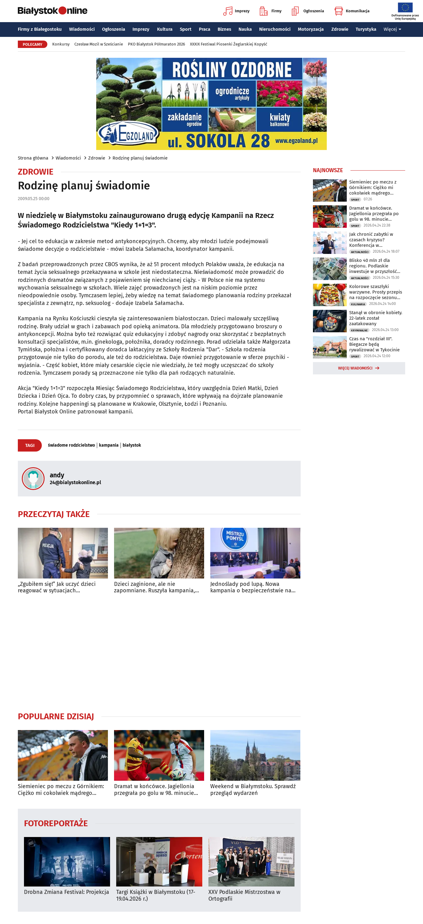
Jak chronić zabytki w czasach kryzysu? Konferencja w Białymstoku (371, 239)
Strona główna (33, 158)
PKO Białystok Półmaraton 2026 (156, 44)
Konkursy (60, 44)
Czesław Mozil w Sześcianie (98, 44)
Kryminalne (359, 330)
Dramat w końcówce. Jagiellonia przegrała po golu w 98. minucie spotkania (154, 789)
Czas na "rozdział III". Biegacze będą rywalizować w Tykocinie (374, 344)
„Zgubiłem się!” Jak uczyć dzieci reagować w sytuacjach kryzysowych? (57, 587)
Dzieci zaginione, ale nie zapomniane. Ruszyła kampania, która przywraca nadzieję (154, 587)
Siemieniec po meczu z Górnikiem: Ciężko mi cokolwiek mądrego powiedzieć (61, 789)
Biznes (224, 29)
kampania (109, 445)
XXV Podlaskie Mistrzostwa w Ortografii (244, 895)
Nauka (245, 29)
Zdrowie (339, 29)
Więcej (392, 29)
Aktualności (360, 252)
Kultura (164, 29)
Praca (204, 29)
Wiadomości (82, 29)
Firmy (271, 11)
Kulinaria (358, 304)
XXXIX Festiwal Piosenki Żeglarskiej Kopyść (228, 44)
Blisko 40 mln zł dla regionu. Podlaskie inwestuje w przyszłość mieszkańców (373, 266)
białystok (132, 445)
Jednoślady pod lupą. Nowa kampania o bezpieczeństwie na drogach (250, 587)
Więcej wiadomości (355, 368)
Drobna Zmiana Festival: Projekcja (66, 892)
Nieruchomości (275, 29)
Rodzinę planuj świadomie (140, 158)
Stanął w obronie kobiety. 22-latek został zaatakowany (375, 318)
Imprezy (236, 11)
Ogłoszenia (308, 11)
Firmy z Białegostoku (40, 29)
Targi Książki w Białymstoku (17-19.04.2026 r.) (155, 895)
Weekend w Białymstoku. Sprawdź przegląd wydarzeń (253, 789)
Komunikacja (352, 11)
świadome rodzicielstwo (71, 445)
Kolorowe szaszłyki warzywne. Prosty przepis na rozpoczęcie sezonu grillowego (375, 292)
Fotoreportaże (56, 823)
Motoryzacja (311, 29)
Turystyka (366, 29)
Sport (186, 29)
